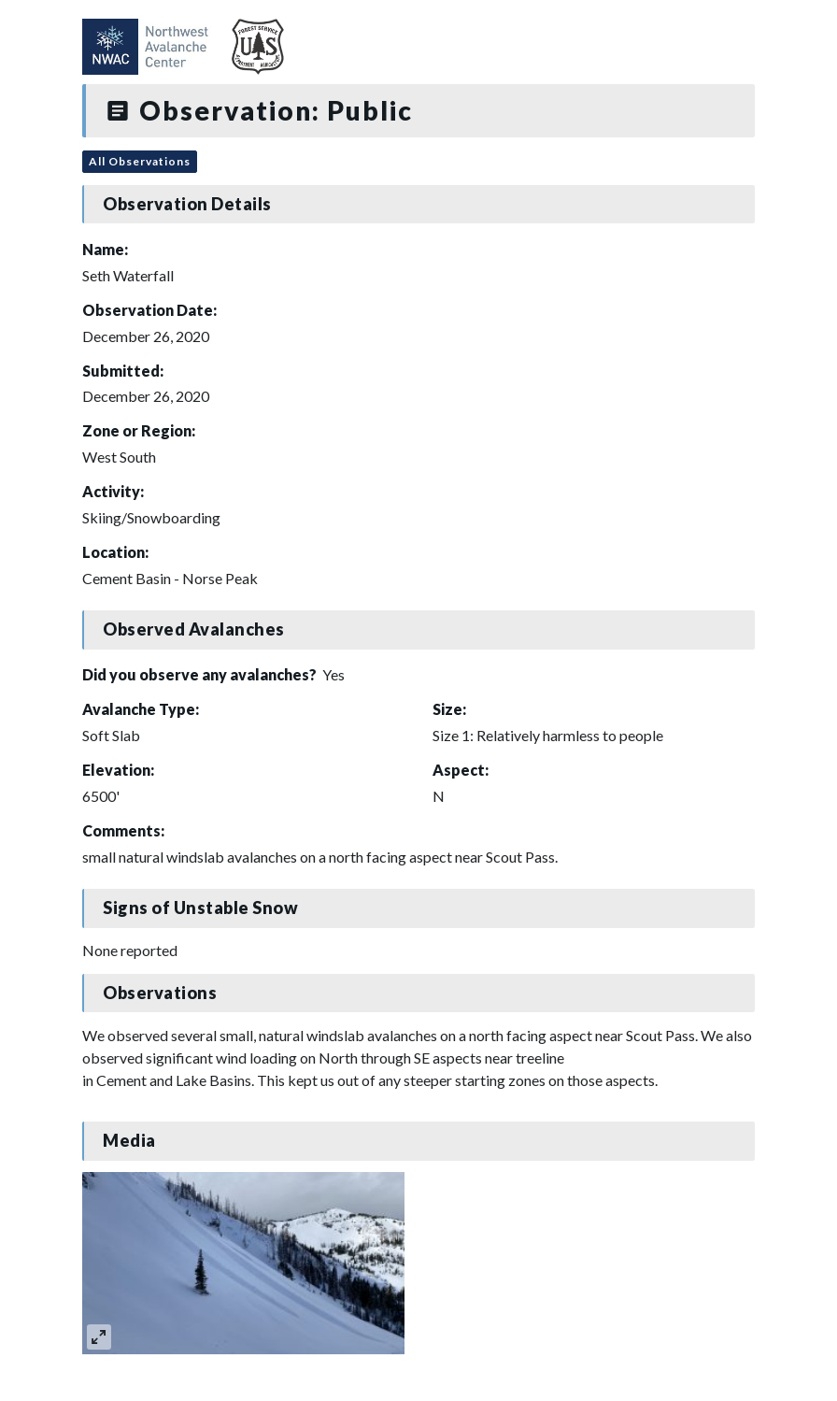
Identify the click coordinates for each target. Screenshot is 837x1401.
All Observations (140, 161)
